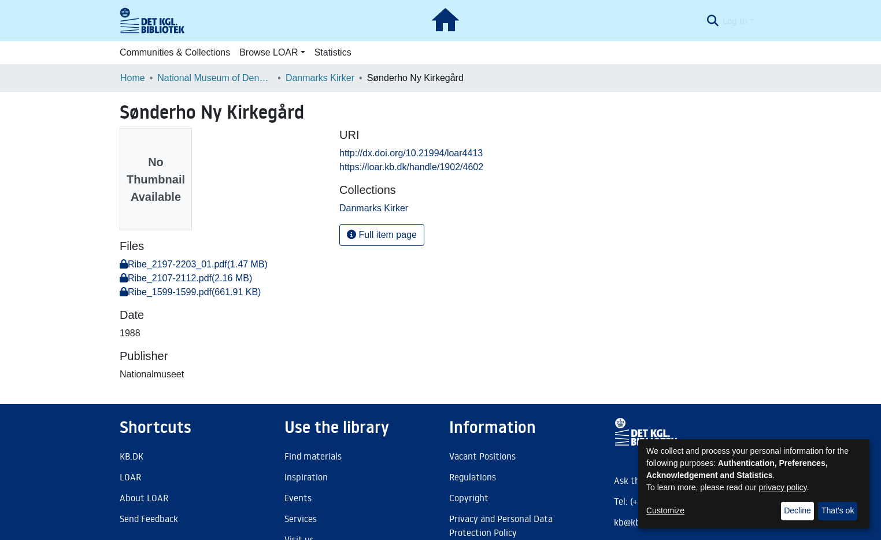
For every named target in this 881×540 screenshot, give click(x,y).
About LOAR (144, 498)
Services (300, 518)
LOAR (130, 477)
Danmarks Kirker (320, 78)
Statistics (332, 52)
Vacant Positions (482, 456)
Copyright (468, 498)
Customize (665, 510)
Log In (735, 20)
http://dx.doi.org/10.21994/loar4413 (411, 153)
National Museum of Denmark (215, 78)
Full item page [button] (382, 235)
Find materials (313, 456)
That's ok (837, 510)
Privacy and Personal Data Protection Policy (501, 525)
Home (132, 78)
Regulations (472, 477)
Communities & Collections (175, 52)
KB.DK (131, 456)
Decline (797, 510)
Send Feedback (149, 518)
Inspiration (306, 477)
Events (298, 498)
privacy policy (783, 487)
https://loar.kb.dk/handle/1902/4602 (411, 167)
